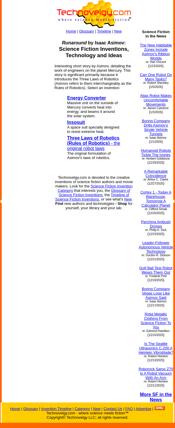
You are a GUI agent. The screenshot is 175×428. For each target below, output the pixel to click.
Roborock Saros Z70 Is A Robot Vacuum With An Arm (155, 373)
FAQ (129, 409)
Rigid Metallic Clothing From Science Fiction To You (156, 320)
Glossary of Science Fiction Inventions (94, 192)
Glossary (86, 31)
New (118, 31)
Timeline (104, 31)
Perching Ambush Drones (156, 224)
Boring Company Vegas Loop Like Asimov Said (156, 293)
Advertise (143, 409)
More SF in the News (156, 397)
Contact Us (112, 409)
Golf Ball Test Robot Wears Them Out (156, 270)
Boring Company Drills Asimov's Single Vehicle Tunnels (156, 127)
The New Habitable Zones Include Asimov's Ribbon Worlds (156, 51)
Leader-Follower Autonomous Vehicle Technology (156, 247)
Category (82, 409)
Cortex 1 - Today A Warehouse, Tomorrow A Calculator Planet (156, 198)
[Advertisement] (25, 117)
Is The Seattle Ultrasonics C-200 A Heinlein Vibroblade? (155, 348)
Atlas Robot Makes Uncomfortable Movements (156, 99)
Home (71, 31)
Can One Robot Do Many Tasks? (156, 77)
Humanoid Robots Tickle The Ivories (156, 152)
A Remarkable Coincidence (156, 173)
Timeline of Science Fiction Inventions (92, 197)
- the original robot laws (93, 143)
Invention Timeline (56, 409)
